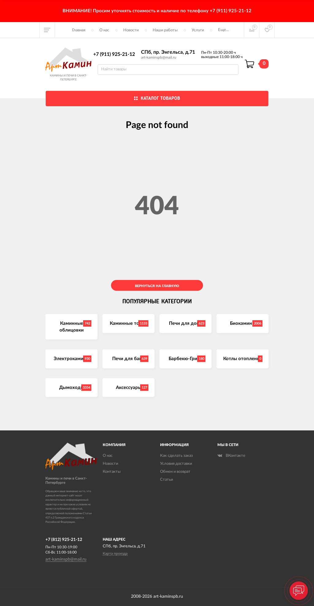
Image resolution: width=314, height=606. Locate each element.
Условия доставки (176, 464)
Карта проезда (115, 553)
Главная (78, 30)
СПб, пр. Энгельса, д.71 (168, 52)
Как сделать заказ (176, 456)
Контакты (112, 472)
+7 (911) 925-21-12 (114, 54)
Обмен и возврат (175, 472)
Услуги (198, 30)
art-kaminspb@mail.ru (158, 57)
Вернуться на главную (157, 286)
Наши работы (165, 30)
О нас (104, 30)
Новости (131, 30)
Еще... (223, 30)
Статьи (166, 480)
